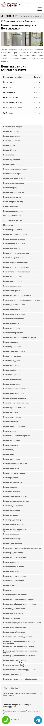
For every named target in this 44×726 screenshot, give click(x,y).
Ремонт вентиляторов (13, 281)
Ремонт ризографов (12, 477)
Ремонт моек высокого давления (17, 637)
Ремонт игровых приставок (15, 594)
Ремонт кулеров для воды (14, 398)
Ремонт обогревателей (13, 258)
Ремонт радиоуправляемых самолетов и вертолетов (20, 652)
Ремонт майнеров (11, 323)
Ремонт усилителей (11, 510)
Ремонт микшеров (11, 534)
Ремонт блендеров (11, 360)
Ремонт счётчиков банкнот (15, 463)
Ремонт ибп (8, 590)
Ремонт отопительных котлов (16, 253)
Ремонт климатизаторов (14, 314)
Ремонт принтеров (11, 440)
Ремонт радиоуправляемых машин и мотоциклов (19, 642)
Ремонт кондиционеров (13, 183)
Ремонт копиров (10, 454)
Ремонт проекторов (12, 346)
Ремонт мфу (8, 449)
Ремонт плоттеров (11, 459)
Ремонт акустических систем (16, 501)
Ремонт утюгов (9, 585)
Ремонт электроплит (12, 290)
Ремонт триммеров (11, 618)
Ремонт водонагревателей (15, 234)
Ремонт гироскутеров (12, 482)
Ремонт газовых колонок (14, 244)
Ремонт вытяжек (10, 412)
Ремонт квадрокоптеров (14, 426)
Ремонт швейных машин (13, 566)
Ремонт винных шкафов (13, 393)
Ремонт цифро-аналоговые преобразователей (15, 530)
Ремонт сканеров (10, 445)
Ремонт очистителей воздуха (16, 267)
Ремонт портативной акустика (16, 435)
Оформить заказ (10, 719)
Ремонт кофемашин (12, 197)
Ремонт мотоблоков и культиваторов (19, 604)
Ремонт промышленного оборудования (20, 679)
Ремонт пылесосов (11, 562)
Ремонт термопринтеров (14, 473)
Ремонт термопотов (12, 356)
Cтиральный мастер (12, 215)
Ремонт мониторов (11, 384)
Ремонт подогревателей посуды (17, 295)
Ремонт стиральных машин (15, 169)
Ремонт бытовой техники (14, 178)
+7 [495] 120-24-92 (10, 16)
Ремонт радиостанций (13, 552)
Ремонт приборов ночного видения (18, 599)
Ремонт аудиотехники (13, 506)
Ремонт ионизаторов (12, 276)
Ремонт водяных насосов (14, 608)
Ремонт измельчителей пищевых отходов (21, 300)
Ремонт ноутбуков (11, 131)
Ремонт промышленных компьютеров (19, 337)
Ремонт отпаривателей (13, 580)
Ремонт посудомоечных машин (17, 403)
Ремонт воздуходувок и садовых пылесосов (22, 623)
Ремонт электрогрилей (13, 332)
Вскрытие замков (10, 206)
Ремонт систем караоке (13, 524)
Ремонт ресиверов (11, 515)
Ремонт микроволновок (13, 318)
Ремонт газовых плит (12, 286)
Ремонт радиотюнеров (13, 520)
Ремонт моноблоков (12, 379)
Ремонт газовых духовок (14, 239)
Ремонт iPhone (9, 150)
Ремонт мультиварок (12, 365)
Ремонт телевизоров (12, 173)
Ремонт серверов (10, 342)
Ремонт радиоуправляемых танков (18, 646)
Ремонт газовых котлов (13, 248)
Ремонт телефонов (11, 141)
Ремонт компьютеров (12, 127)
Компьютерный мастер (13, 211)
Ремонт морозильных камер (15, 389)
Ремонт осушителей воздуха (15, 262)
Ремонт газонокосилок (13, 613)
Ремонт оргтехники (11, 159)
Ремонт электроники (12, 674)
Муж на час (8, 225)
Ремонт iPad (8, 155)
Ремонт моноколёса (12, 492)
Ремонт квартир (10, 187)
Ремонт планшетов (11, 136)
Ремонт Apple (9, 145)
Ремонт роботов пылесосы (14, 557)
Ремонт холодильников (13, 164)
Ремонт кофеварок (11, 309)
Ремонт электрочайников (14, 351)
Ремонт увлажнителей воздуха (16, 272)
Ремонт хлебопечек (12, 370)
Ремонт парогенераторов (14, 576)
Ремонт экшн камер (12, 421)
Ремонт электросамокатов (15, 496)
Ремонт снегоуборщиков (14, 632)
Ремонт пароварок (11, 328)
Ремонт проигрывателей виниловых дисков (22, 548)
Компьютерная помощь (13, 201)
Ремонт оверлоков (11, 571)
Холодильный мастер (12, 220)
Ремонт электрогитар (12, 543)
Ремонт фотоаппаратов (13, 192)
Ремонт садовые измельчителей (17, 627)
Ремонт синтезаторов (12, 538)
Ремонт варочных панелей (15, 229)
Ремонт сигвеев (10, 487)
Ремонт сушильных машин (14, 407)
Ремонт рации (9, 431)
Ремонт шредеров (11, 468)
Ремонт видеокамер (12, 417)
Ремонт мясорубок (11, 375)
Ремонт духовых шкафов (14, 304)
